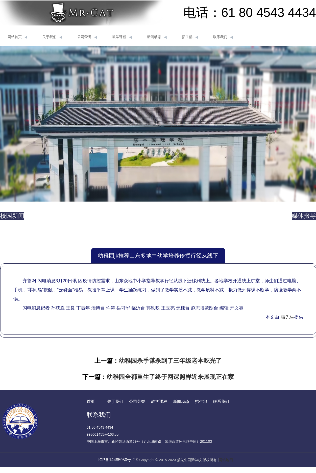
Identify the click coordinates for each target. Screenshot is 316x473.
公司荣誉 (87, 37)
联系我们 (223, 37)
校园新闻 (12, 215)
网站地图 (226, 460)
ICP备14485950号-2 (116, 460)
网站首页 (17, 37)
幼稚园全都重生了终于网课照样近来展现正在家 (170, 376)
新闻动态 (157, 37)
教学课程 (122, 37)
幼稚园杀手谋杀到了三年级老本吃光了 (170, 360)
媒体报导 (304, 215)
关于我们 (52, 37)
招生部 (190, 37)
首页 (91, 401)
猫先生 (287, 317)
